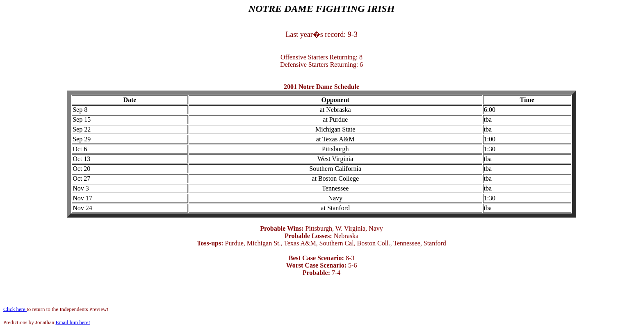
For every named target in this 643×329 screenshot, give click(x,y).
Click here (15, 309)
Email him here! (72, 322)
